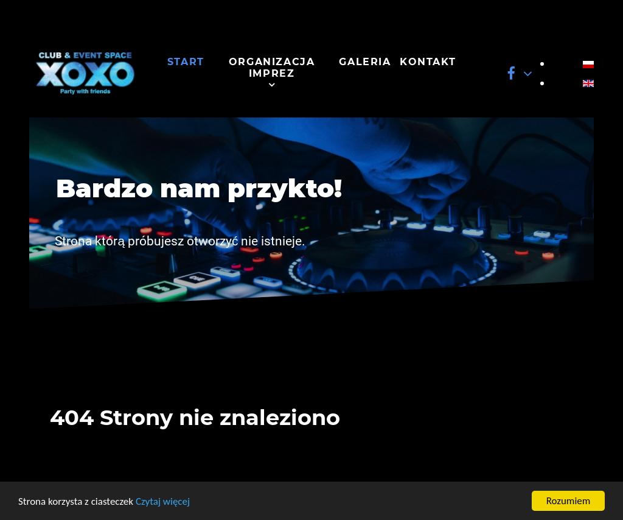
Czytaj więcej (163, 501)
